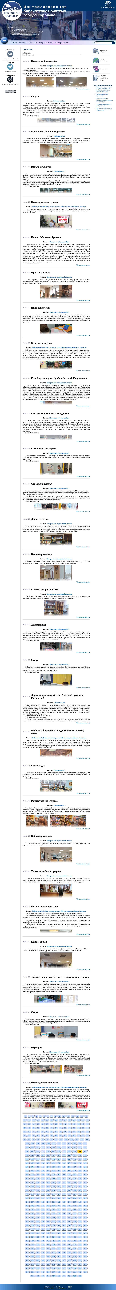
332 (80, 1213)
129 (85, 1147)
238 (27, 1186)
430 (27, 1249)
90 (83, 1136)
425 (64, 1245)
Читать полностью (83, 89)
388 (59, 1233)
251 (32, 1190)
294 (69, 1202)
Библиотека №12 (59, 101)
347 (32, 1221)
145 (43, 1155)
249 (85, 1186)
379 (74, 1229)
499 (74, 1268)
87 (69, 1136)
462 (69, 1256)
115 (74, 1143)
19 (33, 1120)
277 (43, 1198)
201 (85, 1171)
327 (53, 1213)
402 (69, 1237)
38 (51, 1124)
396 (37, 1237)
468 (37, 1260)
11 (63, 1116)
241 (43, 1186)
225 (85, 1178)
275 (32, 1198)
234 (69, 1182)
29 (78, 1120)
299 (32, 1206)
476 (80, 1260)
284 (80, 1198)
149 (64, 1155)
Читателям (22, 43)
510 (69, 1272)
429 (85, 1245)
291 (53, 1202)
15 (82, 1116)
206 (48, 1175)
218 (48, 1178)
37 (47, 1124)
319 (74, 1210)
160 (59, 1159)
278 (48, 1198)
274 (27, 1198)
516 (43, 1276)
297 (85, 1202)
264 (37, 1194)
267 (53, 1194)
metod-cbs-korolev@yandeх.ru (56, 1288)
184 (59, 1167)
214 (27, 1178)
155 (32, 1159)
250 (27, 1190)
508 (59, 1272)
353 (64, 1221)
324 (37, 1213)
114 (69, 1143)
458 (48, 1256)
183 (53, 1167)
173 (64, 1163)
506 (48, 1272)
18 (29, 1120)
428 (80, 1245)
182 (48, 1167)
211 (74, 1175)
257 (64, 1190)
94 (33, 1139)
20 (38, 1120)
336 (37, 1217)
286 (27, 1202)
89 (78, 1136)
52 (47, 1128)
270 (69, 1194)
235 (74, 1182)
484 (59, 1264)
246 (69, 1186)
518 (53, 1276)
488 (80, 1264)
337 (43, 1217)
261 (85, 1190)
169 (43, 1163)
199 (74, 1171)
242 (48, 1186)
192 (37, 1171)
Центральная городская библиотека (59, 66)
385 (43, 1233)
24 (56, 1120)
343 (74, 1217)
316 (59, 1210)
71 (65, 1132)
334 (27, 1217)
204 (37, 1175)
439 (74, 1249)
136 (58, 1151)
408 (37, 1241)
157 (43, 1159)
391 (74, 1233)
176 (80, 1163)
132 (37, 1151)
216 (37, 1178)
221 (64, 1178)
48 (29, 1128)
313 (43, 1210)
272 (80, 1194)
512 (80, 1272)
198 (69, 1171)
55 (60, 1128)
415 (74, 1241)
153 (85, 1155)
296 (80, 1202)
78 (29, 1136)
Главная (14, 43)
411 (53, 1241)
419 (32, 1245)
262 (27, 1194)
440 (80, 1249)
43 (74, 1124)
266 (48, 1194)
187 (74, 1167)
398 (48, 1237)
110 (48, 1143)
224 (80, 1178)
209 (64, 1175)
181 (43, 1167)
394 (27, 1237)
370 (27, 1229)
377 (64, 1229)
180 (37, 1167)
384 (37, 1233)
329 (64, 1213)
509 (64, 1272)
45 (83, 1124)
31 (87, 1120)
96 (42, 1139)
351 (53, 1221)
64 (33, 1132)
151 (74, 1155)
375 (53, 1229)
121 (43, 1147)
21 (42, 1120)
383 (32, 1233)
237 (85, 1182)
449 (64, 1252)
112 (59, 1143)
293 (64, 1202)
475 (74, 1260)
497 (64, 1268)
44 (78, 1124)
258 (69, 1190)
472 (59, 1260)
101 (66, 1139)
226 (27, 1182)
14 (77, 1116)
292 (59, 1202)
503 (32, 1272)
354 (69, 1221)
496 (59, 1268)
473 (64, 1260)
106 (27, 1143)
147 (53, 1155)
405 (85, 1237)
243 (53, 1186)
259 (74, 1190)
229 (43, 1182)
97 (47, 1139)
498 (69, 1268)
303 (53, 1206)
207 (53, 1175)
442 (27, 1252)
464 (80, 1256)
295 (74, 1202)
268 (59, 1194)
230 (48, 1182)
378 (69, 1229)
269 (64, 1194)
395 (32, 1237)
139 (74, 1151)
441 (85, 1249)
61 (87, 1128)
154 (27, 1159)
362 (48, 1225)
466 (27, 1260)
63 (29, 1132)
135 (53, 1151)
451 (74, 1252)
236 (80, 1182)
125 (64, 1147)
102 (71, 1139)
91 (87, 1136)
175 (74, 1163)
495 (53, 1268)
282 (69, 1198)
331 (74, 1213)
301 (43, 1206)
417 (85, 1241)
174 (69, 1163)
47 (24, 1128)
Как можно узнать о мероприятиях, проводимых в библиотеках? (104, 100)
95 (38, 1139)
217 (43, 1178)
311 (32, 1210)
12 (68, 1116)
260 (80, 1190)
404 (80, 1237)
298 (27, 1206)
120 (37, 1147)
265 (43, 1194)
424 (59, 1245)
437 (64, 1249)
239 (32, 1186)
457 (43, 1256)
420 (37, 1245)
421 (43, 1245)
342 (69, 1217)
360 (37, 1225)
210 (69, 1175)
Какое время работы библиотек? (102, 95)
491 (32, 1268)
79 (33, 1136)
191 (32, 1171)
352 (59, 1221)
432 (37, 1249)
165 (85, 1159)
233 (64, 1182)
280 (59, 1198)
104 (82, 1139)
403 (74, 1237)
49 (33, 1128)
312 (37, 1210)
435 (53, 1249)
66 (42, 1132)
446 (48, 1252)
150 (69, 1155)
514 (32, 1276)
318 (69, 1210)
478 (27, 1264)
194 (48, 1171)
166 (27, 1163)
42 (69, 1124)
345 (85, 1217)
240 (37, 1186)
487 (74, 1264)
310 (27, 1210)
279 (53, 1198)
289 (43, 1202)
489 (85, 1264)
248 (80, 1186)
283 (74, 1198)
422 (48, 1245)
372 (37, 1229)
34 (33, 1124)
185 (64, 1167)
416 (80, 1241)
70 (60, 1132)
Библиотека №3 (59, 702)
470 (48, 1260)
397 (43, 1237)
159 (53, 1159)
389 (64, 1233)
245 (64, 1186)
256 (59, 1190)
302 (48, 1206)
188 (80, 1167)
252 (37, 1190)
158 (48, 1159)
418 (27, 1245)
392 (80, 1233)
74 (78, 1132)
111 (53, 1143)
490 (27, 1268)
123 (53, 1147)
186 (69, 1167)
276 (37, 1198)
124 (58, 1147)
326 (48, 1213)
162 (69, 1159)
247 (74, 1186)
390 (69, 1233)
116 (80, 1143)
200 (80, 1171)
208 (59, 1175)
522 (74, 1276)
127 (74, 1147)
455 (32, 1256)
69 (56, 1132)
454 (27, 1256)
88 (74, 1136)
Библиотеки (32, 43)
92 (24, 1139)
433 (43, 1249)
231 (53, 1182)
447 (53, 1252)
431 (32, 1249)
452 (80, 1252)
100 (61, 1139)
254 (48, 1190)
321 (85, 1210)
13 (73, 1116)
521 (69, 1276)
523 (80, 1276)
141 (85, 1151)
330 (69, 1213)
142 (27, 1155)
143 (32, 1155)
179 (32, 1167)
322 (27, 1213)
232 (59, 1182)
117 (85, 1143)
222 (69, 1178)
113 (64, 1143)
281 (64, 1198)
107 (33, 1143)
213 (85, 1175)
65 (38, 1132)
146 (48, 1155)
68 (51, 1132)
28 (74, 1120)
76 (87, 1132)
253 (43, 1190)
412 (59, 1241)
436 (59, 1249)
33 (29, 1124)
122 (48, 1147)
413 (64, 1241)
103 (77, 1139)
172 (59, 1163)
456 (37, 1256)
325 (43, 1213)
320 (80, 1210)
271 (74, 1194)
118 (27, 1147)
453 (85, 1252)
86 (65, 1136)
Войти (69, 1288)
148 (59, 1155)
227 (32, 1182)
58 (74, 1128)
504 (37, 1272)
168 (37, 1163)
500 (80, 1268)
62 (24, 1132)
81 (42, 1136)
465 (85, 1256)
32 (24, 1124)
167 (32, 1163)
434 (48, 1249)
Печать (70, 1286)
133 (43, 1151)
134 (48, 1151)
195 (53, 1171)
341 (64, 1217)
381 (85, 1229)
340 (59, 1217)
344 (80, 1217)
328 (59, 1213)
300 (37, 1206)
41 (65, 1124)
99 (56, 1139)
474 (69, 1260)
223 (74, 1178)
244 (59, 1186)
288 (37, 1202)
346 (27, 1221)
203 (32, 1175)
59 (78, 1128)
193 (43, 1171)
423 (53, 1245)
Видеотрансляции (61, 43)
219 (53, 1178)
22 (47, 1120)
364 (59, 1225)
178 (27, 1167)
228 (37, 1182)
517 (48, 1276)
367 (74, 1225)
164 (80, 1159)
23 (51, 1120)
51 (42, 1128)
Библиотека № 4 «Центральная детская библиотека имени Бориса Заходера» (59, 206)
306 (69, 1206)
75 (83, 1132)
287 (32, 1202)
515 (37, 1276)
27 (69, 1120)
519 (59, 1276)
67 (47, 1132)
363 (53, 1225)
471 (53, 1260)
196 (59, 1171)
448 (59, 1252)
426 (69, 1245)
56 (65, 1128)
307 (74, 1206)
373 (43, 1229)
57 (69, 1128)
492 (37, 1268)
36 (42, 1124)
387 (53, 1233)
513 (85, 1272)
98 (51, 1139)
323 (32, 1213)
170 (48, 1163)
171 (53, 1163)
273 (85, 1194)
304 (59, 1206)
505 (43, 1272)
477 (85, 1260)
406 (27, 1241)
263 (32, 1194)
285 (85, 1198)
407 (32, 1241)
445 (43, 1252)
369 (85, 1225)
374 (48, 1229)
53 (51, 1128)
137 (64, 1151)
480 (37, 1264)
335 (32, 1217)
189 (85, 1167)
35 (38, 1124)
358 (27, 1225)
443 (32, 1252)
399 (53, 1237)
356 (80, 1221)
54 (56, 1128)
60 (83, 1128)
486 (69, 1264)
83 (51, 1136)
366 (69, 1225)
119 (32, 1147)
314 (48, 1210)
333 (85, 1213)
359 (32, 1225)
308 (80, 1206)
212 (80, 1175)
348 (37, 1221)
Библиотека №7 (59, 136)
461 (64, 1256)
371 (32, 1229)
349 (43, 1221)
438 (69, 1249)
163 (74, 1159)
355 (74, 1221)
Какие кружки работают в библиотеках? (103, 105)
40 (60, 1124)
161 (64, 1159)
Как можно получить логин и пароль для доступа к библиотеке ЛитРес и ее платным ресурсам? (104, 89)
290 (48, 1202)
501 (85, 1268)
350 (48, 1221)
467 (32, 1260)
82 (47, 1136)
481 (43, 1264)
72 (69, 1132)
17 (24, 1120)
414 (69, 1241)
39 (56, 1124)
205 (43, 1175)
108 (38, 1143)
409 (43, 1241)
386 (48, 1233)
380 (80, 1229)
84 (56, 1136)
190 (27, 1171)
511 (74, 1272)
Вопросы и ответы (46, 43)
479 (32, 1264)
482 (48, 1264)
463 (74, 1256)
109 (43, 1143)
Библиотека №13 (59, 805)
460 (59, 1256)
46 (87, 1124)
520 (64, 1276)
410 (48, 1241)
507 (53, 1272)
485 (64, 1264)
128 (80, 1147)
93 (29, 1139)
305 (64, 1206)
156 (37, 1159)
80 (38, 1136)
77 (24, 1136)
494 (48, 1268)
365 (64, 1225)
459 (53, 1256)
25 (60, 1120)
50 (38, 1128)
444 (37, 1252)
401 (64, 1237)
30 (83, 1120)
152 (80, 1155)
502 (27, 1272)
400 (59, 1237)
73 (74, 1132)
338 (48, 1217)
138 (69, 1151)
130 (27, 1151)
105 (87, 1139)
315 (53, 1210)
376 (59, 1229)
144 (37, 1155)
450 (69, 1252)
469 (43, 1260)
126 (69, 1147)
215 (32, 1178)
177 (85, 1163)
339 (53, 1217)
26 (65, 1120)
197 (64, 1171)
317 (64, 1210)
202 (27, 1175)
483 (53, 1264)
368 (80, 1225)
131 (32, 1151)
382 (27, 1233)
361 (43, 1225)
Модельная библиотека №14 (59, 242)
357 (85, 1221)
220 (59, 1178)
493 (43, 1268)
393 (85, 1233)
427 (74, 1245)
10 (59, 1116)
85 (60, 1136)
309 (85, 1206)
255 (53, 1190)
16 (86, 1116)
